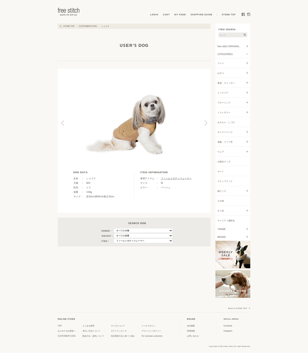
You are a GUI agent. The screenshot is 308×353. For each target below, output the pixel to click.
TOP (60, 326)
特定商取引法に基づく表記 (123, 336)
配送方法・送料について (93, 336)
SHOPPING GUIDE (202, 15)
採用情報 (191, 331)
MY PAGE (180, 15)
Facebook (243, 15)
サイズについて (118, 326)
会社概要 (191, 326)
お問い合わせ (193, 336)
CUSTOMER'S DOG (88, 26)
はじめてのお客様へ (66, 331)
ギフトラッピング (119, 331)
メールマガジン (148, 326)
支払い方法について (91, 331)
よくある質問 (88, 326)
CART (166, 15)
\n (143, 230)
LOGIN (154, 15)
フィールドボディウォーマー (176, 178)
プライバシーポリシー (151, 331)
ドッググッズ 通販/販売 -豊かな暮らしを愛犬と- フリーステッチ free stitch (69, 12)
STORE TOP (228, 15)
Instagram (248, 15)
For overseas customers (151, 336)
